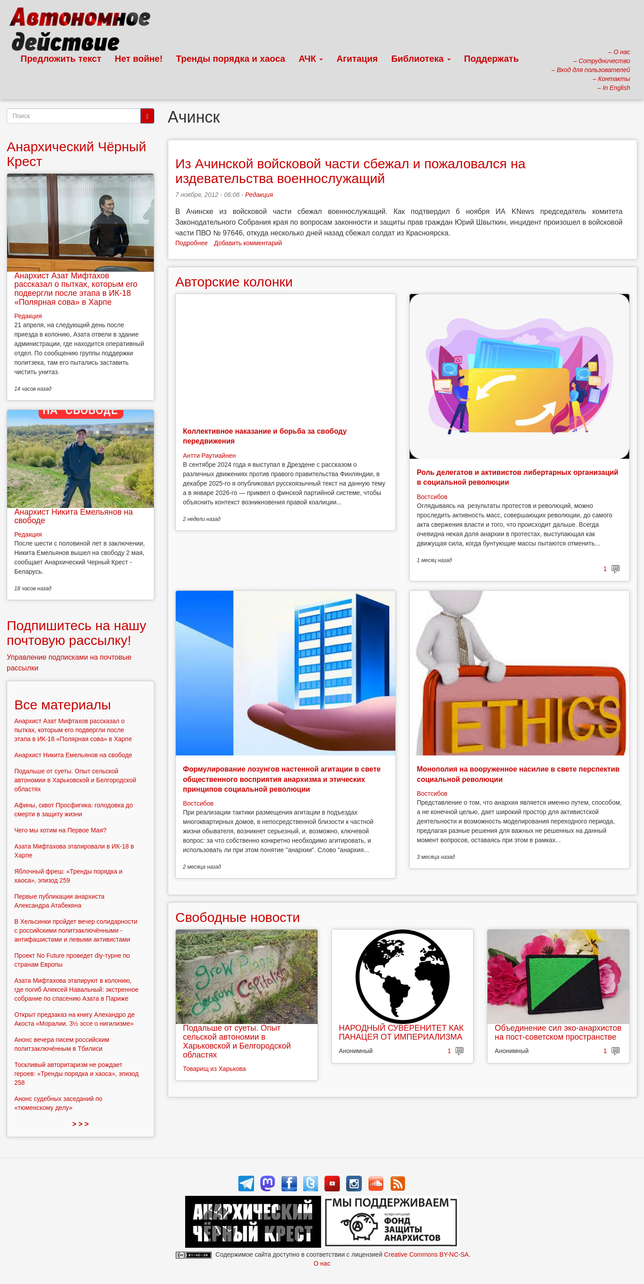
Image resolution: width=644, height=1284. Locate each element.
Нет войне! (139, 59)
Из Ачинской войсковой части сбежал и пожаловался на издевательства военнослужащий (350, 171)
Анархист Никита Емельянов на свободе (73, 516)
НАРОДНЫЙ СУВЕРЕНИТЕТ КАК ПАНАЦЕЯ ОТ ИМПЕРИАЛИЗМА (401, 1032)
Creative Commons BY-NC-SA (426, 1254)
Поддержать (491, 59)
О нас (322, 1263)
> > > (80, 1124)
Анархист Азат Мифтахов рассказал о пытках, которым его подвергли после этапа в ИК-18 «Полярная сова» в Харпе (75, 289)
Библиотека (421, 59)
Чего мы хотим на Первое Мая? (60, 830)
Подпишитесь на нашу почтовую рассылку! (76, 633)
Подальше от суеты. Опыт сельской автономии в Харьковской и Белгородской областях (237, 1041)
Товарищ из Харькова (214, 1068)
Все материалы (62, 704)
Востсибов (432, 496)
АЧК (311, 59)
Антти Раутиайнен (209, 455)
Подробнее (191, 243)
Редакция (259, 194)
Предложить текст (61, 59)
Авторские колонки (233, 281)
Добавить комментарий (248, 243)
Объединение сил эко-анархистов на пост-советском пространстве (558, 1032)
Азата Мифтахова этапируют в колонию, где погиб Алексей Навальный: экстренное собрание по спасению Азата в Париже (76, 989)
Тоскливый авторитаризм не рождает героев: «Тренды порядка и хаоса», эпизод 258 (76, 1073)
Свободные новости (237, 917)
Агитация (356, 59)
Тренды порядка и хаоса (230, 59)
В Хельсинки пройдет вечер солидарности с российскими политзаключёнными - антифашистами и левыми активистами (75, 930)
